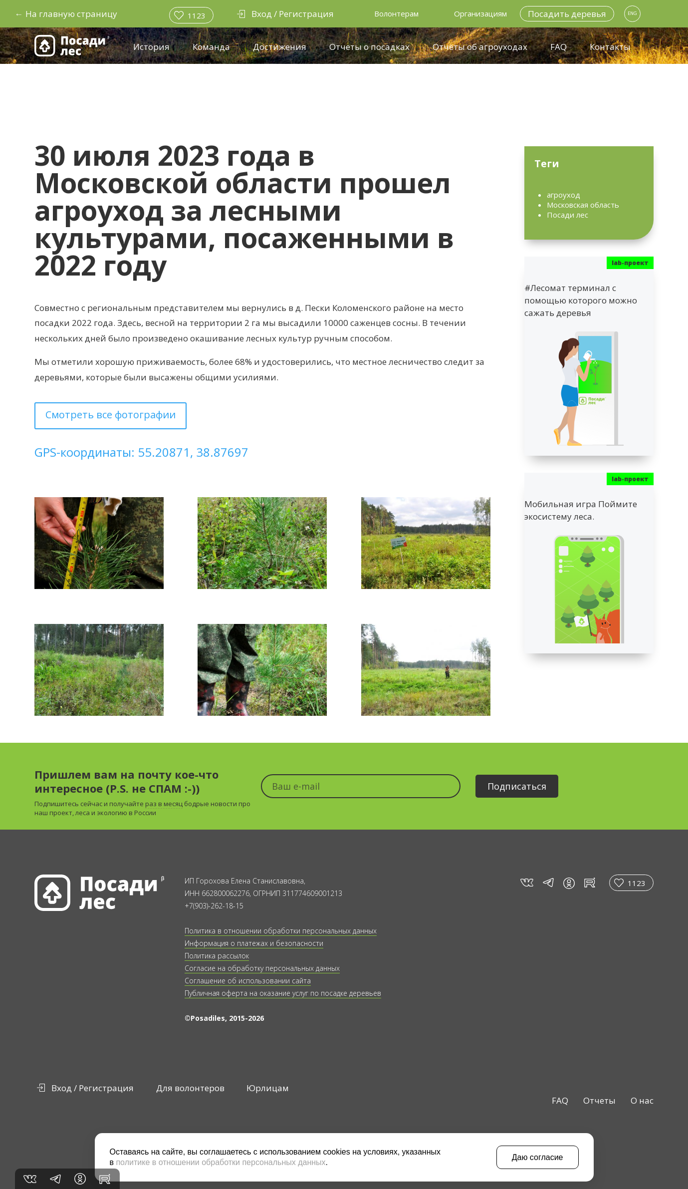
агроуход (563, 195)
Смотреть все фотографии (110, 414)
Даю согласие (537, 1157)
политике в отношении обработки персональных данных (220, 1162)
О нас (642, 1100)
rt (588, 883)
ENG (632, 13)
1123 (197, 15)
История (151, 46)
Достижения (279, 46)
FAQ (558, 46)
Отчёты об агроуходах (480, 46)
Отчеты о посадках (369, 46)
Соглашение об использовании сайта (248, 980)
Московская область (583, 205)
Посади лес (567, 215)
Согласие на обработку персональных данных (262, 968)
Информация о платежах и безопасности (254, 943)
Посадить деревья (567, 13)
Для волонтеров (190, 1088)
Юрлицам (267, 1088)
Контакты (610, 46)
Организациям (480, 13)
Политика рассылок (217, 955)
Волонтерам (396, 13)
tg (548, 883)
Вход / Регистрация (92, 1088)
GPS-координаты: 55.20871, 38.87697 (141, 452)
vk (526, 883)
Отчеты (599, 1100)
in (569, 883)
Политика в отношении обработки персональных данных (281, 930)
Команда (211, 46)
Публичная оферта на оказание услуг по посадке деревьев (283, 993)
